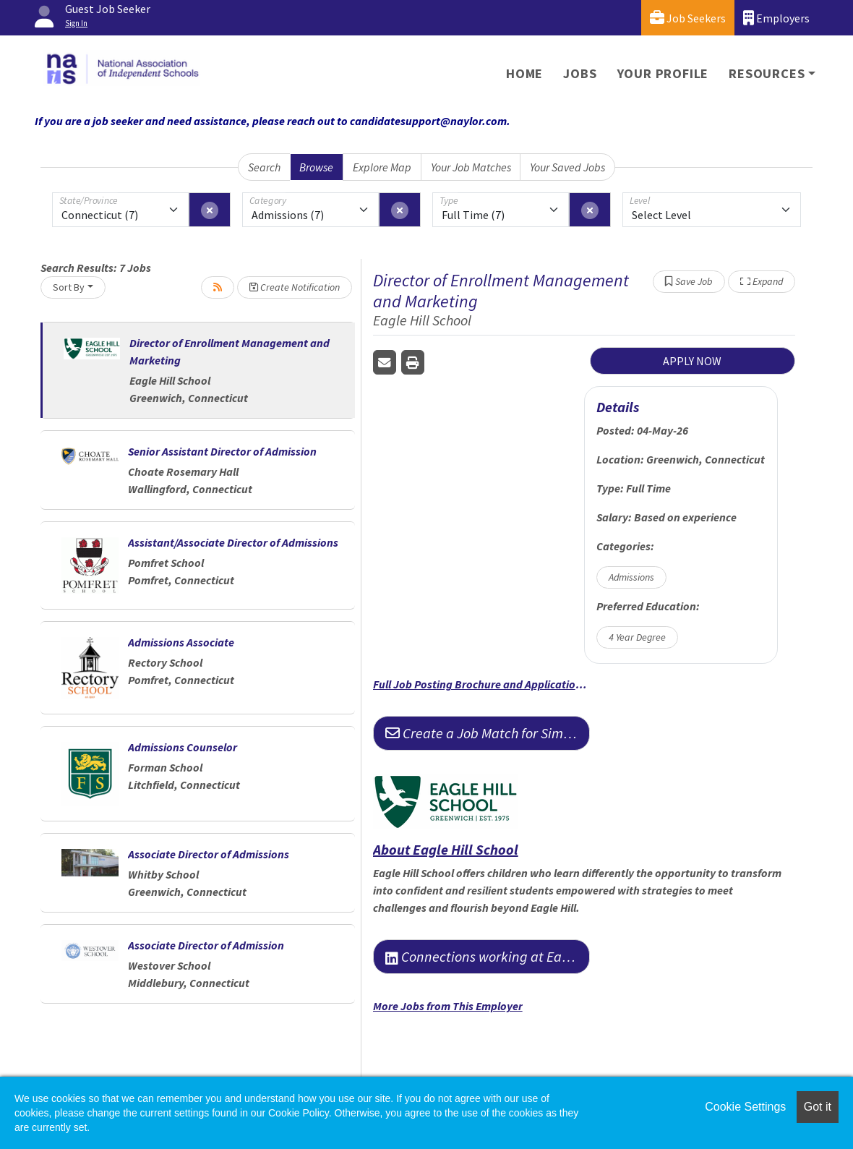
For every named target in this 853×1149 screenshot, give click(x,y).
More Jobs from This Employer (448, 1006)
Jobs (579, 73)
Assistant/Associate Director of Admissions (233, 542)
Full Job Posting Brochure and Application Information (481, 684)
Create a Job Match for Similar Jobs (487, 733)
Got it (817, 1107)
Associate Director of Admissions (208, 854)
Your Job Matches (471, 167)
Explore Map (382, 167)
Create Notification (294, 287)
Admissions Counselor (182, 747)
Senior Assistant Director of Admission (222, 451)
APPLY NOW (692, 361)
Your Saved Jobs (567, 167)
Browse (316, 167)
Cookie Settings (745, 1107)
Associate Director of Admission (206, 945)
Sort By (69, 287)
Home (524, 73)
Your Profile (663, 73)
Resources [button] (767, 73)
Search (264, 167)
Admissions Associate (181, 642)
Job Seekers (688, 18)
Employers (776, 18)
